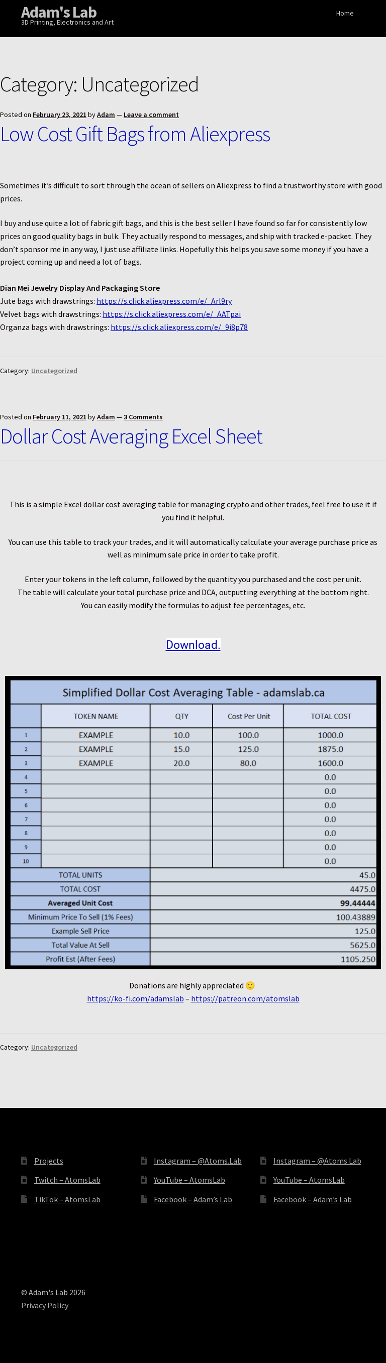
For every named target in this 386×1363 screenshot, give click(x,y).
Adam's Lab (58, 12)
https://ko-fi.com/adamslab (135, 998)
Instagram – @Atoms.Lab (198, 1161)
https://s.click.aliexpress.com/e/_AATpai (172, 314)
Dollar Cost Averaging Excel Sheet (131, 436)
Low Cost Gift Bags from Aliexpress (135, 134)
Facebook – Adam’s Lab (193, 1199)
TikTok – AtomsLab (67, 1199)
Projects (48, 1161)
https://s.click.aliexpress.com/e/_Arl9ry (164, 301)
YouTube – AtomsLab (189, 1180)
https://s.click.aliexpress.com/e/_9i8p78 (179, 327)
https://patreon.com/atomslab (245, 998)
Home (345, 13)
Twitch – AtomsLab (67, 1180)
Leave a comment (151, 114)
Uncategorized (54, 370)
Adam (106, 114)
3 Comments (143, 416)
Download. (193, 645)
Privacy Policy (44, 1305)
